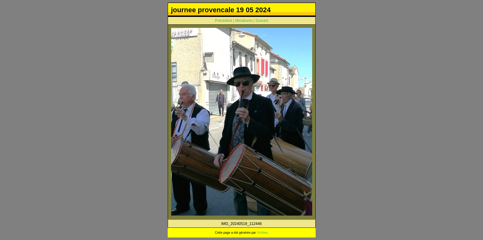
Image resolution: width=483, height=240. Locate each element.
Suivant (261, 20)
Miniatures (243, 20)
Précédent (223, 20)
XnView (262, 232)
